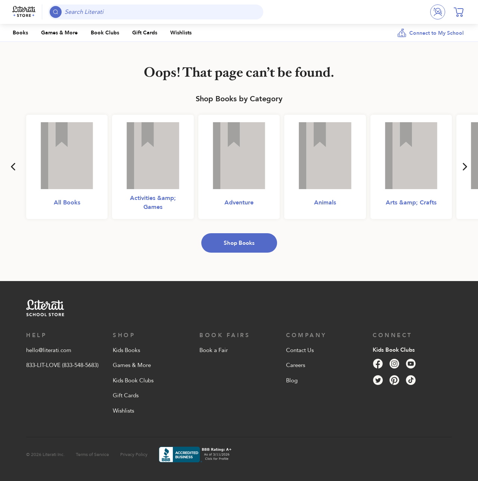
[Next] (465, 166)
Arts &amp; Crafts (411, 202)
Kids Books (126, 350)
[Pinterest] (394, 380)
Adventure (239, 202)
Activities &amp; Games (153, 202)
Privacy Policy (134, 454)
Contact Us (300, 350)
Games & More (132, 365)
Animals (325, 202)
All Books (67, 202)
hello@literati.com (48, 350)
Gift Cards (126, 395)
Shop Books (239, 243)
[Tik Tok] (411, 380)
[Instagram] (394, 363)
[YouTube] (411, 363)
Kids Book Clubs (133, 380)
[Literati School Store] (24, 12)
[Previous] (13, 166)
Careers (295, 365)
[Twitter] (378, 380)
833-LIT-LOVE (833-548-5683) (62, 365)
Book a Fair (213, 350)
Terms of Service (92, 454)
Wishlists (123, 410)
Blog (292, 380)
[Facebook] (378, 363)
